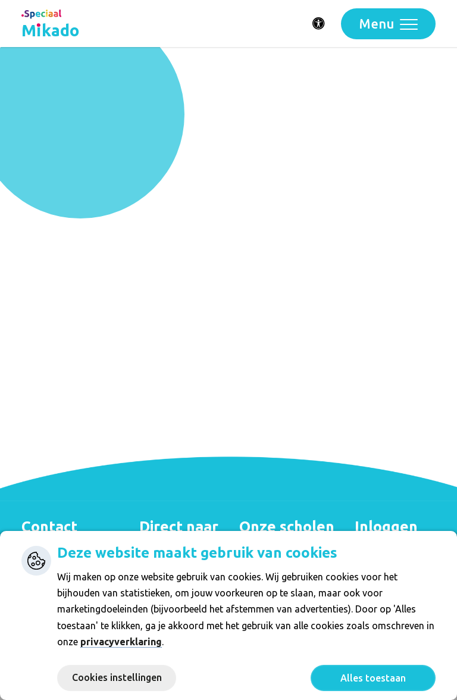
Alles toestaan (373, 678)
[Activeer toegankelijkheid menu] (319, 23)
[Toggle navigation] (388, 23)
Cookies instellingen (117, 677)
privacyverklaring (121, 641)
